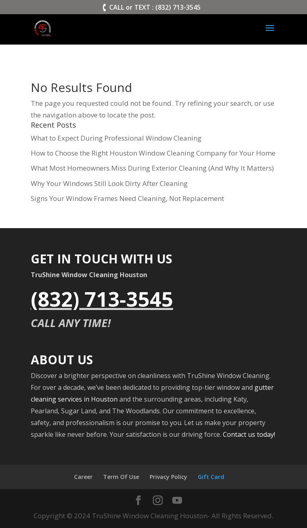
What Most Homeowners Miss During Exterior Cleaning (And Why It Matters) (152, 168)
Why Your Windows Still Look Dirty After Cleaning (109, 183)
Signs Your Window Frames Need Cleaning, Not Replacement (127, 198)
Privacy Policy (168, 477)
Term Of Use (121, 477)
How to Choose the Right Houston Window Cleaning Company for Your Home (153, 153)
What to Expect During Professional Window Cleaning (116, 138)
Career (83, 477)
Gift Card (211, 477)
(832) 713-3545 (102, 299)
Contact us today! (249, 434)
